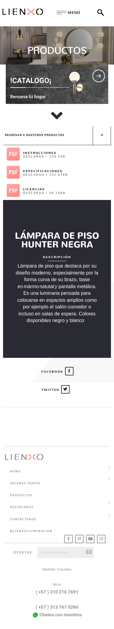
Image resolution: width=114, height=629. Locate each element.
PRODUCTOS (21, 495)
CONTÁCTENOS (23, 519)
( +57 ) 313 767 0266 (57, 607)
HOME (15, 471)
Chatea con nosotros (57, 615)
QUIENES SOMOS (25, 483)
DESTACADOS (22, 507)
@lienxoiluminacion (31, 531)
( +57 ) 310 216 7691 (57, 592)
